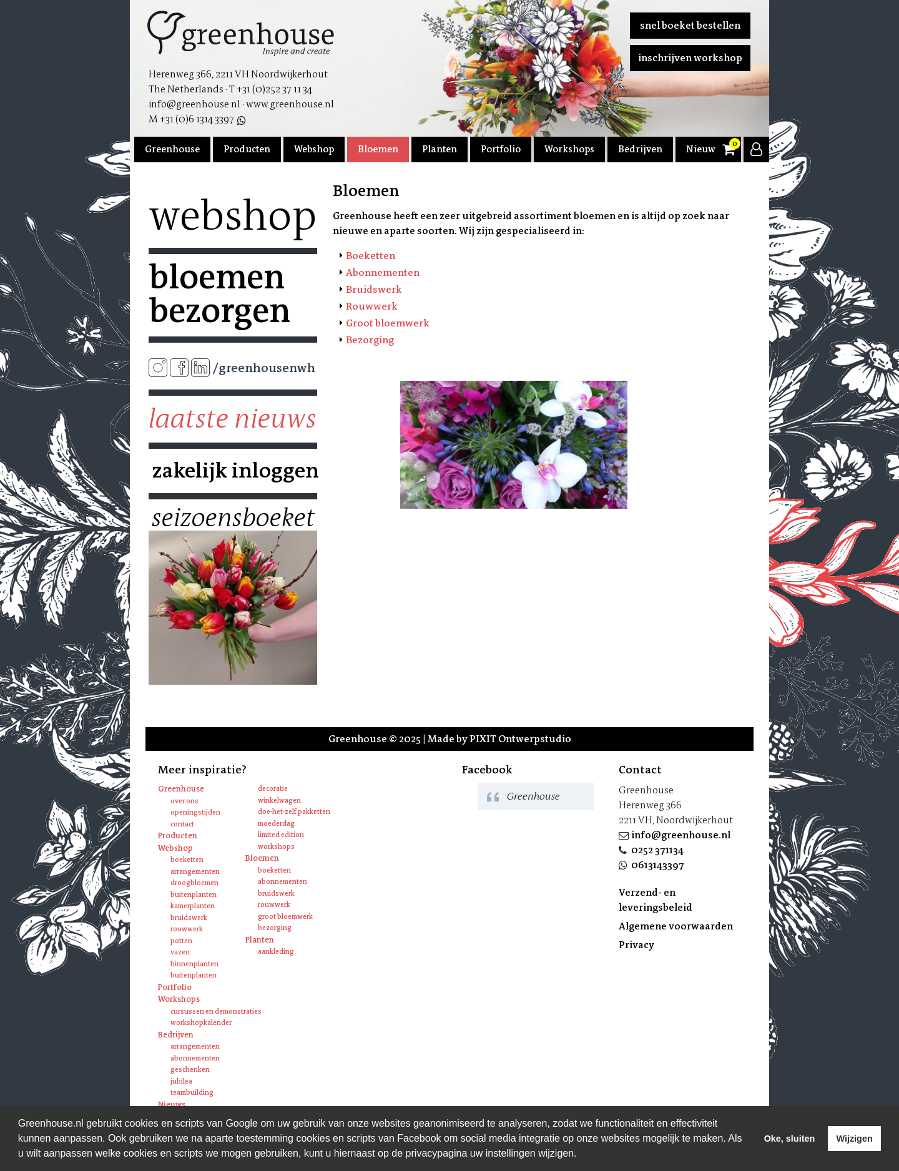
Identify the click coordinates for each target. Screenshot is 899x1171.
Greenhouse (172, 149)
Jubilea (181, 1081)
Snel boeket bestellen (690, 25)
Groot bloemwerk (388, 323)
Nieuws (703, 149)
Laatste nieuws (233, 418)
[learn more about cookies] (581, 1155)
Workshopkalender (201, 1022)
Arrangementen (195, 871)
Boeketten (370, 255)
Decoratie (273, 788)
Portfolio (501, 149)
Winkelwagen (279, 800)
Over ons (184, 801)
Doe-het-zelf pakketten (294, 811)
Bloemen (378, 149)
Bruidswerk (374, 289)
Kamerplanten (192, 906)
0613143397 (657, 864)
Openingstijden (195, 812)
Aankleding (276, 951)
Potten (181, 941)
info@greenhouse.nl (680, 834)
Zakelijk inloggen (233, 470)
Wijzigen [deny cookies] (854, 1139)
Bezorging (370, 339)
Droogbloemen (194, 883)
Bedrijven (640, 149)
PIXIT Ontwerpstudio (520, 738)
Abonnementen (383, 272)
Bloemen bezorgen (219, 294)
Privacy (636, 944)
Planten (439, 149)
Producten (247, 149)
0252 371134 (657, 849)
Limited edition (281, 835)
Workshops (569, 149)
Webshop (314, 149)
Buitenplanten (193, 894)
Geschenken (190, 1069)
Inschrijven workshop (690, 57)
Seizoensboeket (233, 518)
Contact (182, 824)
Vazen (180, 952)
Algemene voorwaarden (676, 926)
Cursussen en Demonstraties (216, 1011)
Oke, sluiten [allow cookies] (789, 1139)
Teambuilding (192, 1092)
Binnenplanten (194, 964)
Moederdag (276, 823)
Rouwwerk (372, 306)
